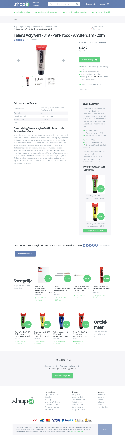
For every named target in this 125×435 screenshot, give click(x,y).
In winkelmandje (89, 59)
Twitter (100, 399)
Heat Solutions (103, 407)
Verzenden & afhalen (52, 402)
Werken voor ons (77, 404)
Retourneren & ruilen (52, 404)
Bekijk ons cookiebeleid (76, 431)
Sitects (100, 404)
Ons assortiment (77, 407)
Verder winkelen (98, 27)
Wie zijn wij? (76, 394)
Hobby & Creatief (38, 27)
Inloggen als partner (78, 409)
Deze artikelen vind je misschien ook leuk (100, 334)
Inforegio (101, 402)
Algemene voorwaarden (53, 394)
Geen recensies (31, 40)
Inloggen (102, 4)
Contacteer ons (77, 402)
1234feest (95, 77)
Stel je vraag (96, 29)
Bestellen (48, 397)
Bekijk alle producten (95, 230)
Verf (55, 27)
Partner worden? (77, 397)
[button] (108, 4)
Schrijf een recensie (25, 254)
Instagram (101, 397)
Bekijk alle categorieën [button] (36, 4)
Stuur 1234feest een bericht (90, 84)
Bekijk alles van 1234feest (40, 298)
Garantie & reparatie (52, 407)
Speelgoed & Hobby (24, 27)
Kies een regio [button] (91, 4)
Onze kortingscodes (78, 399)
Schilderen (48, 27)
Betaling (48, 399)
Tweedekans (49, 409)
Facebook (101, 394)
